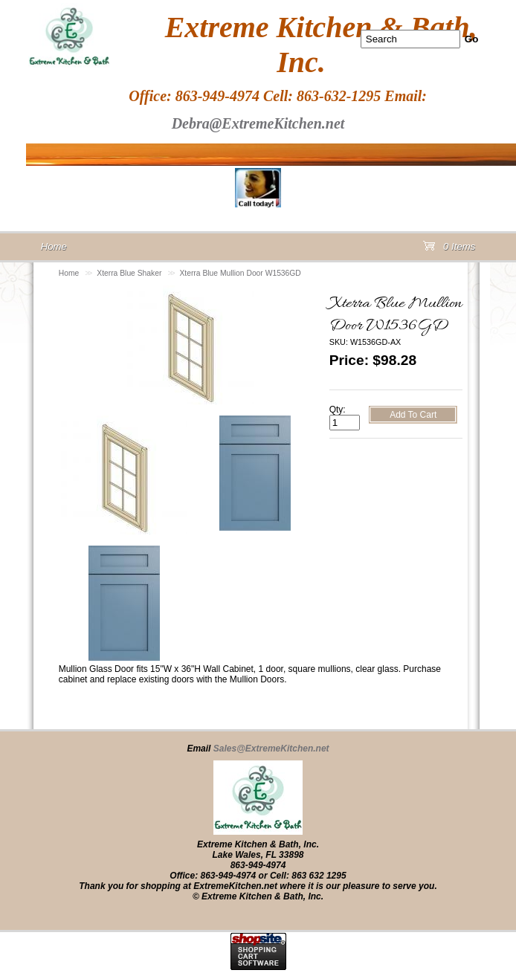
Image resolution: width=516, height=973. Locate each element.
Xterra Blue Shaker (129, 273)
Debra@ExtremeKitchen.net (258, 123)
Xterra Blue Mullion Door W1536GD (239, 273)
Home (69, 273)
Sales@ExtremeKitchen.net (271, 748)
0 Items (449, 249)
